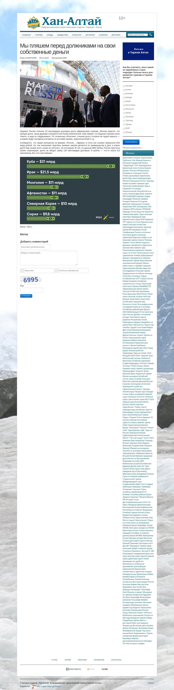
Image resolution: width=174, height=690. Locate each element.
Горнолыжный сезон (145, 253)
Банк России (128, 314)
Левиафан (136, 487)
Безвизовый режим (137, 332)
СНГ (137, 165)
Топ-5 (143, 484)
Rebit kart (147, 464)
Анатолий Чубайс (130, 548)
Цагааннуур (148, 368)
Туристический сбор (144, 518)
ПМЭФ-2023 (128, 528)
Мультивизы (146, 451)
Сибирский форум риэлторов (135, 636)
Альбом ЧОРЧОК (143, 296)
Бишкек (147, 168)
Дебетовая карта (135, 559)
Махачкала (137, 330)
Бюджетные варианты (132, 515)
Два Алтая (127, 330)
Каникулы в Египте (136, 397)
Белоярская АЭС (144, 206)
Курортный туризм (144, 374)
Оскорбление (129, 579)
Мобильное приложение (133, 615)
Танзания (128, 117)
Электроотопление (137, 433)
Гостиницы (136, 188)
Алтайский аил (129, 278)
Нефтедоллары (144, 178)
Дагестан (149, 553)
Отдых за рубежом (137, 394)
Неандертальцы (130, 574)
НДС (143, 430)
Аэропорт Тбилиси (138, 497)
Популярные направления (134, 553)
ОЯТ (135, 206)
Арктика (135, 381)
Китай (126, 101)
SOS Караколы (146, 219)
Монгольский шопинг (132, 358)
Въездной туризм (138, 618)
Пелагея (143, 428)
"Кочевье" (127, 366)
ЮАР (126, 128)
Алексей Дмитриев (136, 194)
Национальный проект (132, 389)
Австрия (127, 86)
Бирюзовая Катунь (131, 530)
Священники (136, 610)
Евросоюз (137, 237)
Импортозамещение (131, 181)
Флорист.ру (128, 625)
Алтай (143, 230)
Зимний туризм (143, 422)
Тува (147, 466)
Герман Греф (145, 546)
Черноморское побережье (134, 453)
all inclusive (145, 384)
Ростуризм (142, 201)
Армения (127, 440)
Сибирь (149, 618)
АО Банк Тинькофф (131, 597)
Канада (127, 97)
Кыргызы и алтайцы (141, 307)
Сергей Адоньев (136, 404)
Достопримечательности (133, 502)
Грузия (148, 494)
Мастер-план (142, 584)
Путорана (127, 163)
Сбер (125, 425)
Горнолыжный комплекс (138, 425)
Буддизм (126, 466)
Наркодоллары (129, 410)
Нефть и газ (147, 237)
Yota (128, 643)
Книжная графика (140, 199)
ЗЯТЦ (133, 209)
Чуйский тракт (147, 356)
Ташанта (139, 371)
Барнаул (140, 196)
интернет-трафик (137, 643)
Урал (125, 556)
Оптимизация (129, 343)
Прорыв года (128, 402)
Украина (126, 497)
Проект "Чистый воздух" (133, 438)
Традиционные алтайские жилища (137, 273)
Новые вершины (146, 530)
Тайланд (128, 120)
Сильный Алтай (135, 224)
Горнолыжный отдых (137, 338)
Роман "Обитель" (144, 613)
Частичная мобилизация (133, 186)
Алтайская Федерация (142, 510)
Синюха (133, 422)
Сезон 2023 (149, 438)
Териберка (146, 487)
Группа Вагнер (146, 541)
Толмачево (127, 489)
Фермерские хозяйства (132, 386)
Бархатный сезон (130, 168)
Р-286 (151, 551)
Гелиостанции (144, 435)
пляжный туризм (145, 548)
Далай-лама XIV (137, 466)
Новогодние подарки (132, 322)
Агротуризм (136, 384)
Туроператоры (134, 430)
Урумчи (139, 368)
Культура (76, 35)
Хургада (150, 181)
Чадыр (143, 276)
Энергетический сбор (132, 191)
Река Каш (127, 381)
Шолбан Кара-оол (143, 268)
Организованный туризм (137, 415)
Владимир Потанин (145, 474)
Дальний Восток (146, 381)
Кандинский (136, 163)
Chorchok (131, 296)
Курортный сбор (140, 348)
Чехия (145, 371)
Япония (127, 132)
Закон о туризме (135, 266)
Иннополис (138, 227)
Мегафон (148, 641)
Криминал (136, 551)
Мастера (116, 35)
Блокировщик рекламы (133, 602)
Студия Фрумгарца (131, 363)
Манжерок (127, 638)
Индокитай (140, 440)
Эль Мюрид (137, 160)
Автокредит (136, 589)
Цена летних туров (136, 399)
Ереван (126, 171)
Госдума (135, 446)
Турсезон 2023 (136, 443)
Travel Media (135, 242)
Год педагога (135, 607)
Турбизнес (127, 160)
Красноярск (128, 158)
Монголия (128, 109)
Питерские (133, 628)
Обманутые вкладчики (139, 448)
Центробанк (134, 176)
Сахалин (127, 384)
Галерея (103, 35)
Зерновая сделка (130, 240)
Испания (128, 93)
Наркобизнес (128, 407)
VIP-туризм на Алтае (132, 222)
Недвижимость (140, 633)
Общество (62, 35)
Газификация (128, 232)
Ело (146, 502)
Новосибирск (147, 327)
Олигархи (137, 173)
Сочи (139, 327)
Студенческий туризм (132, 479)
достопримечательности (133, 641)
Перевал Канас (129, 368)
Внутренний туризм (131, 260)
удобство (140, 561)
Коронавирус (128, 412)
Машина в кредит (135, 592)
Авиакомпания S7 (138, 492)
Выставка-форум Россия (143, 582)
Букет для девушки (140, 623)
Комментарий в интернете (134, 577)
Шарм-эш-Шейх (130, 183)
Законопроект (141, 520)
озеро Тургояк (141, 556)
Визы (130, 325)
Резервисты (128, 173)
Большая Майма (130, 584)
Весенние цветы (140, 625)
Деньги (147, 309)
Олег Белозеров (142, 291)
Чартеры (146, 389)
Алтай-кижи (128, 302)
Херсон (141, 240)
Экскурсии (132, 505)
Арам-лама (140, 469)
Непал (127, 113)
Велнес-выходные (131, 376)
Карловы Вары (129, 374)
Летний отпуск (144, 512)
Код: (22, 286)
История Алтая (132, 500)
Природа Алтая (129, 212)
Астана (141, 168)
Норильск (146, 160)
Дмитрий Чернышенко (132, 204)
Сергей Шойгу (129, 469)
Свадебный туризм (131, 620)
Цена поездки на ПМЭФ (143, 528)
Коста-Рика (129, 105)
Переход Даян (129, 371)
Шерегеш (127, 340)
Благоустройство (136, 350)
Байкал (134, 340)
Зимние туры (139, 248)
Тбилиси (133, 171)
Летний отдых (129, 392)
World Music (142, 294)
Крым (149, 158)
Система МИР (138, 461)
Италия (126, 443)
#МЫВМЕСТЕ (145, 286)
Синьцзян (146, 379)
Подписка (145, 242)
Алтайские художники (141, 361)
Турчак (149, 633)
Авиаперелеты (145, 165)
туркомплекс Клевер (132, 255)
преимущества (129, 561)
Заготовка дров (129, 235)
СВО (125, 312)
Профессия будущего (142, 595)
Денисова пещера (143, 571)
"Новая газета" (140, 407)
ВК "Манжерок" (133, 546)
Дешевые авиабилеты (132, 245)
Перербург (142, 525)
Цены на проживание (140, 523)
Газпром (137, 158)
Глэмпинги (127, 551)
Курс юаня (133, 178)
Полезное (99, 660)
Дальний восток (130, 458)
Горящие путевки (135, 538)
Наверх (151, 683)
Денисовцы (142, 574)
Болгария (137, 451)
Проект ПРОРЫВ (143, 209)
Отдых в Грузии (129, 417)
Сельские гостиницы (132, 276)
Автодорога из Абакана (140, 258)
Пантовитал (135, 317)
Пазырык (148, 446)
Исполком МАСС (141, 402)
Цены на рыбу (135, 379)
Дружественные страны (133, 335)
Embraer (126, 494)
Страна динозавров (131, 541)
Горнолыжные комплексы (134, 250)
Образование (136, 605)
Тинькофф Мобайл (139, 600)
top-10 (134, 471)
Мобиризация (143, 171)
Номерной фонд (130, 525)
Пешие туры (140, 392)
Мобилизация (133, 312)
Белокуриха (128, 348)
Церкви (126, 607)
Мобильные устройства (133, 464)
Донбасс (138, 314)
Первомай (127, 461)
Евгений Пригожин (131, 543)
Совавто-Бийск (142, 366)
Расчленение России (132, 507)
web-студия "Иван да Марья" (46, 686)
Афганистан (138, 325)
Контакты (116, 660)
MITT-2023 (149, 399)
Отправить (26, 296)
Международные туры (132, 482)
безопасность (129, 564)
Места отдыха (129, 520)
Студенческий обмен (132, 484)
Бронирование (143, 458)
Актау (133, 518)
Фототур (131, 556)
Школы (145, 605)
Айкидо (151, 363)
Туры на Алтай (140, 353)
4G (124, 643)
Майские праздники (143, 456)
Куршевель (128, 587)
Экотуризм (143, 628)
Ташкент (148, 194)
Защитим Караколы (144, 212)
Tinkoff (146, 559)
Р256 (133, 366)
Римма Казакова (130, 281)
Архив (68, 660)
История (90, 35)
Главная (26, 35)
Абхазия (126, 518)
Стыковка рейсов (138, 494)
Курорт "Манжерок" (131, 428)
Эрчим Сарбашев (137, 345)
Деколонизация (144, 505)
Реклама (82, 660)
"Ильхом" (143, 363)
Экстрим (145, 551)
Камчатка (142, 340)
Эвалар (126, 448)
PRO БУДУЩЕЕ (130, 196)
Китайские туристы (144, 410)
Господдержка (129, 271)
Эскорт (150, 525)
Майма (150, 574)
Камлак (135, 638)
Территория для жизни (133, 289)
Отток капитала (146, 312)
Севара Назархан (130, 201)
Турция (127, 124)
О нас (55, 660)
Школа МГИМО (136, 535)
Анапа (144, 515)
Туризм (39, 35)
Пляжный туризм (130, 512)
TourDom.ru (128, 451)
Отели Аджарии (143, 417)
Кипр (141, 446)
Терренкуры (128, 353)
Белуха (126, 404)
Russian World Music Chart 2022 (136, 299)
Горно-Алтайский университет (135, 476)
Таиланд (148, 440)
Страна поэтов (146, 278)
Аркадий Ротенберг (131, 533)
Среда (50, 35)
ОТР (138, 278)
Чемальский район (131, 214)
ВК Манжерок (135, 230)
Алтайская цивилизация (133, 309)
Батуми (133, 420)
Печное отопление (142, 232)
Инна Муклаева (130, 294)
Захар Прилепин (130, 613)
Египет (127, 90)
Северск (126, 209)
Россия (145, 610)
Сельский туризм (142, 271)
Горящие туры (143, 183)
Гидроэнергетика (130, 435)
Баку (133, 440)
